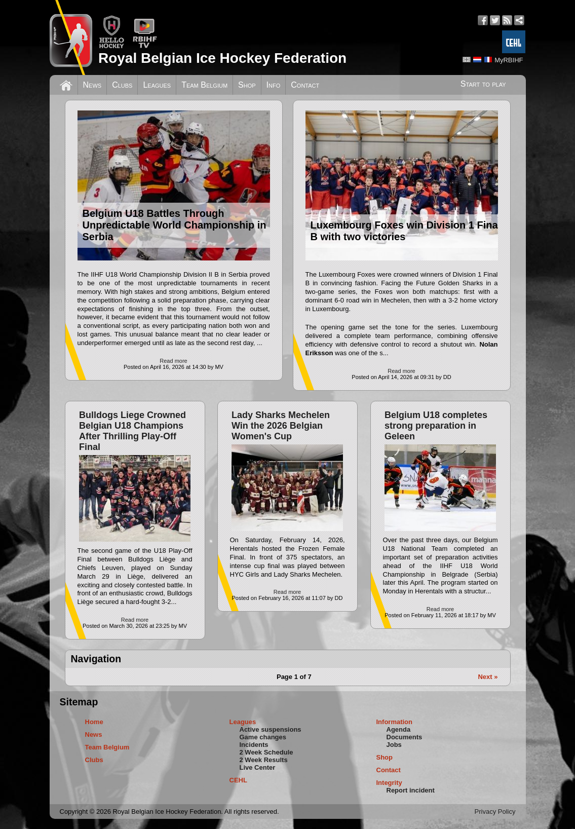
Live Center (258, 767)
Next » (487, 677)
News (92, 85)
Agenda (399, 729)
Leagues (157, 85)
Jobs (394, 744)
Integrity (389, 782)
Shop (247, 85)
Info (273, 85)
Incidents (254, 744)
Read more (173, 361)
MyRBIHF (508, 60)
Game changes (263, 737)
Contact (305, 85)
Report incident (411, 790)
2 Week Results (264, 760)
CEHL (238, 780)
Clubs (122, 85)
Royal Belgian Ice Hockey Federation (222, 58)
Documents (405, 737)
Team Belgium (204, 85)
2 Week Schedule (266, 752)
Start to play (483, 84)
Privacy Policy (495, 811)
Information (394, 722)
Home (94, 722)
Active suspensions (270, 729)
